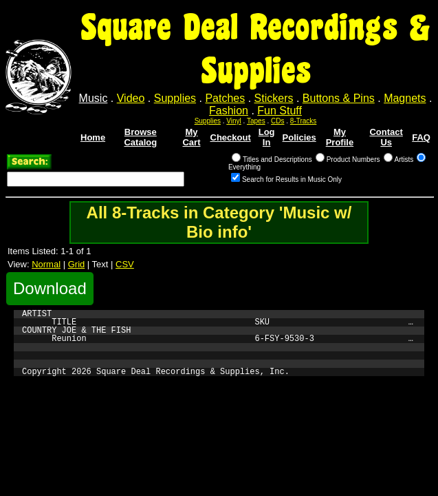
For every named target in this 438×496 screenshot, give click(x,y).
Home (92, 137)
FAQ (421, 137)
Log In (267, 137)
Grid (76, 264)
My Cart (191, 137)
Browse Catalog (140, 137)
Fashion (228, 110)
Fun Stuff (279, 110)
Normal (46, 264)
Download (50, 288)
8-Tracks (303, 121)
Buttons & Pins (339, 98)
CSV (125, 264)
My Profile (339, 137)
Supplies (175, 98)
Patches (225, 98)
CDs (277, 121)
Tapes (256, 121)
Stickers (274, 98)
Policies (299, 137)
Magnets (405, 98)
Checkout (230, 137)
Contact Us (385, 137)
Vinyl (233, 121)
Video (131, 98)
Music (93, 98)
